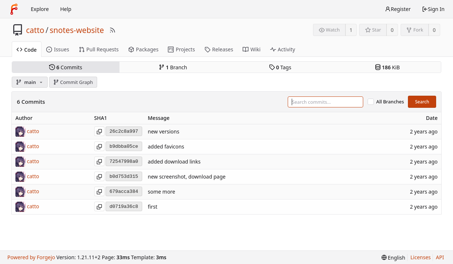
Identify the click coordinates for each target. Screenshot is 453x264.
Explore (40, 9)
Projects (181, 49)
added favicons (166, 146)
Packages (143, 49)
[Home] (14, 9)
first (152, 206)
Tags (280, 67)
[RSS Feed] (112, 30)
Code (26, 49)
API (440, 257)
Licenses (420, 257)
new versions (163, 131)
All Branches (390, 102)
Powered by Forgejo (31, 257)
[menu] (393, 257)
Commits (65, 67)
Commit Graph (73, 82)
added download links (174, 161)
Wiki (252, 49)
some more (161, 191)
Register (397, 9)
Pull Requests (99, 49)
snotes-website (77, 30)
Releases (219, 49)
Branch (173, 67)
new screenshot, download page (186, 176)
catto (35, 30)
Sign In (433, 9)
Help (65, 9)
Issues (57, 49)
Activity (282, 49)
